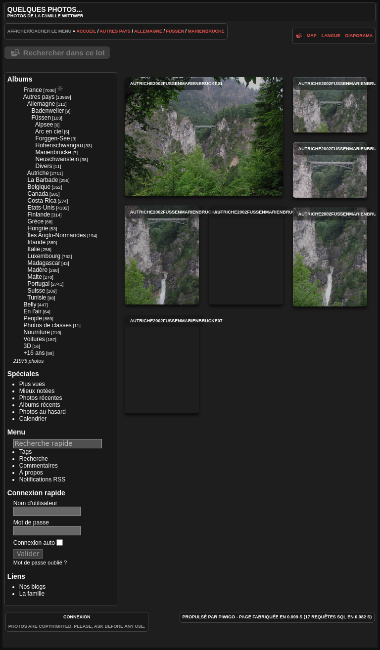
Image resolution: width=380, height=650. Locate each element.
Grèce (35, 221)
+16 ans (34, 352)
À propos (31, 472)
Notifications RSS (42, 479)
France (32, 90)
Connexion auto (38, 542)
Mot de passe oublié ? (40, 562)
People (32, 318)
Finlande (38, 214)
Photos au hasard (42, 411)
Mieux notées (36, 391)
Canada (37, 193)
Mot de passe (31, 522)
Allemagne (148, 31)
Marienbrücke (206, 31)
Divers (43, 166)
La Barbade (42, 179)
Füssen (175, 31)
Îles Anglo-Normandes (56, 235)
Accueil (86, 31)
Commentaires (38, 465)
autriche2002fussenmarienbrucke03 (330, 170)
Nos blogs (32, 586)
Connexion (77, 616)
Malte (34, 276)
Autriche (38, 173)
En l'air (32, 311)
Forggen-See (52, 138)
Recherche (33, 458)
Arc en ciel (49, 131)
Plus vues (32, 384)
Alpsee (44, 124)
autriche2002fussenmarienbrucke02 (330, 104)
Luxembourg (43, 256)
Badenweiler (47, 110)
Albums (20, 79)
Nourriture (36, 332)
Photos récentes (40, 397)
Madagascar (43, 263)
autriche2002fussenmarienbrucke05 (246, 255)
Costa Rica (41, 200)
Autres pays (115, 31)
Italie (33, 249)
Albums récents (39, 404)
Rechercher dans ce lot (64, 52)
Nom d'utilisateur (35, 503)
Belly (29, 304)
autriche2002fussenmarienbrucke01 (204, 136)
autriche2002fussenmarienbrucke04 (162, 255)
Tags (25, 451)
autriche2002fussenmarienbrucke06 (330, 257)
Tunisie (36, 297)
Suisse (36, 290)
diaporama (359, 35)
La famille (32, 593)
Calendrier (33, 418)
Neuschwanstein (57, 159)
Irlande (36, 242)
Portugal (38, 283)
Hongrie (37, 228)
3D (27, 346)
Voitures (34, 339)
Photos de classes (47, 325)
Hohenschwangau (59, 145)
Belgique (38, 186)
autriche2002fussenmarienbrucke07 (162, 363)
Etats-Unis (40, 207)
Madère (37, 269)
